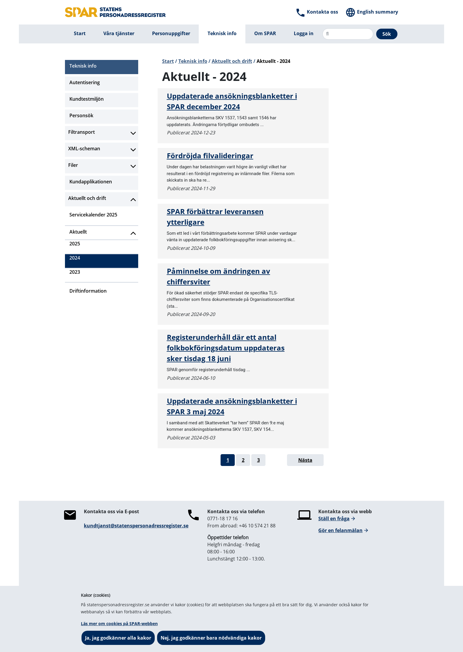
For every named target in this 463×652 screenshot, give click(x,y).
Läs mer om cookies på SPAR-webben (119, 623)
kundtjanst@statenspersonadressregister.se (136, 525)
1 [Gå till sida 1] (227, 460)
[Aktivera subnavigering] (133, 133)
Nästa (305, 460)
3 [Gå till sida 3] (258, 460)
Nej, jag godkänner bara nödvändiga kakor (211, 638)
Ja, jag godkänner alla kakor (118, 638)
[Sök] (347, 34)
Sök (386, 34)
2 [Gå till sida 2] (243, 460)
